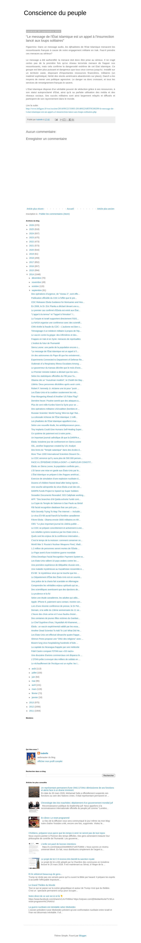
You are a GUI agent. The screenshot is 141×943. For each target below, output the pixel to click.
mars (34, 689)
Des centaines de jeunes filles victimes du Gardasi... (55, 618)
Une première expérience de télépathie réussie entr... (56, 565)
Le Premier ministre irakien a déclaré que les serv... (55, 372)
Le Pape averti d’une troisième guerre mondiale (53, 552)
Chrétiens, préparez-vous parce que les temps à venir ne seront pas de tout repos (67, 833)
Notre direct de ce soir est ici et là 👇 (46, 896)
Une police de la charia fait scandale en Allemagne (54, 581)
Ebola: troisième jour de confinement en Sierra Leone (56, 442)
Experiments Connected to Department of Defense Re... (57, 359)
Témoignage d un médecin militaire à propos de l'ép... (56, 331)
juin (34, 677)
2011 (31, 711)
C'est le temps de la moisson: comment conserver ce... (56, 540)
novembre (37, 282)
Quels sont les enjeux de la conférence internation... (55, 536)
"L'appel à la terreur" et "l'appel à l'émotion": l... (53, 314)
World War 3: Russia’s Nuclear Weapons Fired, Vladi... (56, 544)
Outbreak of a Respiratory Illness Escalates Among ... (56, 364)
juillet (34, 672)
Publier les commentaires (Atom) (54, 214)
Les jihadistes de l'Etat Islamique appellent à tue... (54, 421)
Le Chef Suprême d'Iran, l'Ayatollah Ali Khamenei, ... (55, 622)
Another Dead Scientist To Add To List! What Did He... (56, 630)
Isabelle (44, 753)
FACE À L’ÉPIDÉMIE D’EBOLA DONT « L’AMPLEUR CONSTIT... (61, 462)
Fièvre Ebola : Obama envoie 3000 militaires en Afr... (55, 520)
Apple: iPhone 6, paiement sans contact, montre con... (56, 602)
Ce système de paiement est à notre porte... (51, 433)
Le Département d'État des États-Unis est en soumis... (56, 577)
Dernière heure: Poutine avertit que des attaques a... (55, 401)
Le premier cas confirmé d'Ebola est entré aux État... (55, 310)
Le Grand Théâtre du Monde (42, 885)
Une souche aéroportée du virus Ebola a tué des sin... (56, 487)
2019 (31, 254)
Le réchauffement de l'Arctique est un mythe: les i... (55, 663)
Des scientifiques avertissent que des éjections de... (55, 589)
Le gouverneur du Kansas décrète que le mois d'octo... (56, 368)
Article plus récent (35, 209)
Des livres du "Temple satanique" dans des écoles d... (56, 450)
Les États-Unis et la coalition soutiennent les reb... (54, 392)
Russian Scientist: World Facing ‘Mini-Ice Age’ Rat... (55, 413)
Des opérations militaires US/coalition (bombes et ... (55, 409)
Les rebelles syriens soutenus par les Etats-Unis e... (55, 532)
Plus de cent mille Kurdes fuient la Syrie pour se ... (54, 405)
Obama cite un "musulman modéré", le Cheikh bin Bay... (57, 380)
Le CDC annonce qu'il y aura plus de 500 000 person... (56, 458)
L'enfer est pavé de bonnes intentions (58, 844)
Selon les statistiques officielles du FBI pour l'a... (53, 376)
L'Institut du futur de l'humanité (45, 343)
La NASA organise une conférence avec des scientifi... (56, 322)
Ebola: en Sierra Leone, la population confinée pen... (55, 466)
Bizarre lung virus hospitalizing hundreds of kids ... (54, 643)
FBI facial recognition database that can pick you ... (55, 507)
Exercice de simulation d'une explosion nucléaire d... (55, 478)
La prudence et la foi (40, 594)
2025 (31, 229)
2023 (31, 237)
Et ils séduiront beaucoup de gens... (45, 874)
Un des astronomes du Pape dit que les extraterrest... (56, 355)
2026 (31, 225)
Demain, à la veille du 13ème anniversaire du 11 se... (56, 610)
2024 (31, 233)
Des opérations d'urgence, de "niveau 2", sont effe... (55, 294)
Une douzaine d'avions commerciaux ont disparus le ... (56, 655)
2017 (31, 262)
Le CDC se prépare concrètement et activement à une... (57, 528)
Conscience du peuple (55, 12)
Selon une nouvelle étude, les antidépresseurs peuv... (56, 425)
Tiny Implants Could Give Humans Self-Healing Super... (57, 429)
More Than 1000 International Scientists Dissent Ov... (56, 454)
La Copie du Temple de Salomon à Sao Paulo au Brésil (56, 503)
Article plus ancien (105, 209)
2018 (31, 258)
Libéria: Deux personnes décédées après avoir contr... (56, 384)
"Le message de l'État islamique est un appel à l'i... (55, 351)
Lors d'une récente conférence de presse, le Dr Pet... (56, 606)
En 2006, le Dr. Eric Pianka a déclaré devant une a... (55, 306)
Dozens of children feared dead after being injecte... (55, 483)
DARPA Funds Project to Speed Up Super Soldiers (54, 491)
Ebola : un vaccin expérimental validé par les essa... (55, 626)
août (34, 668)
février (35, 693)
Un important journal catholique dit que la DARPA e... (56, 437)
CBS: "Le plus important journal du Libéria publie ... (55, 524)
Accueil (70, 209)
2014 (31, 274)
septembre (37, 290)
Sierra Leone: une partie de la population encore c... (55, 347)
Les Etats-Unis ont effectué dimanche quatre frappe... (56, 635)
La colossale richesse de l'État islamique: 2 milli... (54, 417)
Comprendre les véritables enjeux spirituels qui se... (55, 585)
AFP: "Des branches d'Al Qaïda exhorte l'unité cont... (56, 499)
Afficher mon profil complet (49, 761)
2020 (31, 250)
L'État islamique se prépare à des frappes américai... (55, 474)
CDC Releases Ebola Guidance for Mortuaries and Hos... (57, 302)
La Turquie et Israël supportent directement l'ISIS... (55, 318)
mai (34, 681)
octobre (35, 286)
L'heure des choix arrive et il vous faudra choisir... (54, 614)
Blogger (82, 935)
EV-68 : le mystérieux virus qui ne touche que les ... (55, 573)
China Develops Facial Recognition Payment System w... (57, 557)
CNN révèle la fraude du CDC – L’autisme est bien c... (56, 327)
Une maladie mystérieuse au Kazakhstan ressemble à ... (57, 569)
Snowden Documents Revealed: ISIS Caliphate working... (58, 495)
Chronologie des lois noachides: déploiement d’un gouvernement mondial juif (77, 803)
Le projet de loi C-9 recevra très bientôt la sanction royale (68, 859)
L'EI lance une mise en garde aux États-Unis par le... (55, 470)
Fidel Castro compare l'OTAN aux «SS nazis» (52, 651)
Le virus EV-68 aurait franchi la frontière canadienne (55, 515)
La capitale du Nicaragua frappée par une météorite (55, 647)
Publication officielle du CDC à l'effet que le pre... (54, 298)
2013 (31, 702)
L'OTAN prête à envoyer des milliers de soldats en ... (55, 659)
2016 (31, 266)
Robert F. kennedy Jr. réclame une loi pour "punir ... (55, 388)
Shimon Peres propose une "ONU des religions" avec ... (57, 639)
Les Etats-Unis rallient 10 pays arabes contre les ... (55, 561)
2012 (31, 706)
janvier (35, 697)
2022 (31, 241)
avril (34, 685)
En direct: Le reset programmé (55, 818)
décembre (37, 278)
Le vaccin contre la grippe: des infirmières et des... (54, 335)
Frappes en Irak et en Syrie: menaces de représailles (56, 339)
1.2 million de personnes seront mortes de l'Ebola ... (55, 548)
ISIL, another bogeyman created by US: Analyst (53, 446)
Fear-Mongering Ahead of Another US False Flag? (54, 396)
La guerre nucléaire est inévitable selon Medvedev (52, 907)
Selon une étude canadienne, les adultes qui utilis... (55, 598)
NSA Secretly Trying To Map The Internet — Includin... (56, 511)
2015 (31, 270)
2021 (31, 245)
